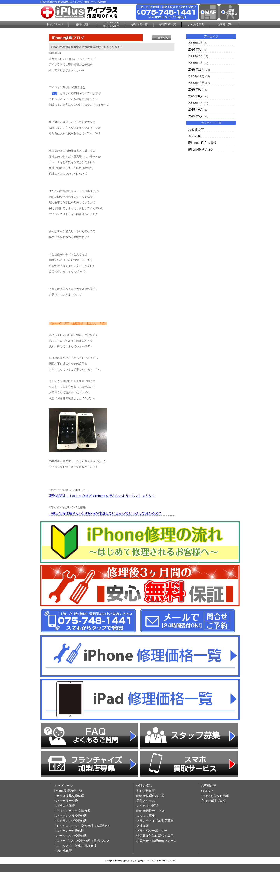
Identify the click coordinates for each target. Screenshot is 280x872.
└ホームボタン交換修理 (70, 835)
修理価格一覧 (167, 24)
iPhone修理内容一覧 (68, 790)
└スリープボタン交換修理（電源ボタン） (83, 840)
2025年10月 (196, 83)
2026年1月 (195, 63)
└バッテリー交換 (66, 800)
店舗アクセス (145, 800)
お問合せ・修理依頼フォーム (156, 840)
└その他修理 (63, 850)
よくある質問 (196, 24)
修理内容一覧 (139, 24)
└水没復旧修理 (64, 805)
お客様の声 (224, 24)
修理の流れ (83, 24)
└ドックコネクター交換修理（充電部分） (83, 825)
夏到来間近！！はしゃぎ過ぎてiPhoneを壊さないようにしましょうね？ (102, 496)
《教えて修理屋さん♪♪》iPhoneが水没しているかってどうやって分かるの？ (105, 513)
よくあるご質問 (147, 805)
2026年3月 (195, 49)
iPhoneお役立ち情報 (202, 142)
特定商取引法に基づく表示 (155, 835)
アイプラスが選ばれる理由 (111, 24)
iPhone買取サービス (150, 810)
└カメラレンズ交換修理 (70, 820)
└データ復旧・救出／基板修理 (75, 845)
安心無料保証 (145, 790)
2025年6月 (195, 109)
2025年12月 (196, 69)
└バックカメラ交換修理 (70, 815)
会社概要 (142, 825)
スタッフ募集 (145, 815)
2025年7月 (195, 103)
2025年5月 (195, 116)
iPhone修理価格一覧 (150, 796)
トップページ (54, 24)
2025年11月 (196, 76)
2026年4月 (195, 43)
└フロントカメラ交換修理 (72, 810)
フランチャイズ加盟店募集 (155, 820)
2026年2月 (195, 56)
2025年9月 (195, 89)
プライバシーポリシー (151, 830)
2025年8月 (195, 96)
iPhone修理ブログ (200, 149)
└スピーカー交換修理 (69, 830)
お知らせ (194, 136)
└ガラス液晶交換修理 (69, 796)
